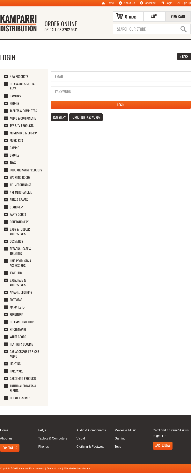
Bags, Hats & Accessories (18, 282)
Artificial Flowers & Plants (23, 388)
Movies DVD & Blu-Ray (24, 133)
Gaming (14, 148)
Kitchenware (18, 329)
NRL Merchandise (21, 192)
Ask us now (162, 445)
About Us (127, 2)
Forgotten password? (86, 117)
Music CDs (16, 140)
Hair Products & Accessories (20, 263)
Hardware (16, 371)
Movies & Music (125, 430)
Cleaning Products (22, 322)
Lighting (15, 363)
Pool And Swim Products (26, 170)
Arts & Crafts (19, 199)
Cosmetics (16, 241)
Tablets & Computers (23, 111)
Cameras (15, 96)
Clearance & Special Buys (23, 86)
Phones (14, 103)
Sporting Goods (20, 177)
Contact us (10, 448)
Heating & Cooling (21, 344)
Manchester (18, 307)
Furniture (16, 314)
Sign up (184, 2)
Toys (13, 162)
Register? (59, 117)
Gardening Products (23, 378)
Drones (14, 155)
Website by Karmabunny (77, 468)
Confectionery (19, 222)
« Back (184, 56)
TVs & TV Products (22, 125)
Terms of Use (54, 468)
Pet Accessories (20, 398)
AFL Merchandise (20, 185)
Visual (81, 438)
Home (108, 2)
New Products (19, 76)
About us (6, 438)
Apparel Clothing (21, 292)
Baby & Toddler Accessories (20, 231)
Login (166, 2)
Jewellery (16, 273)
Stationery (17, 207)
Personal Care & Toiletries (20, 251)
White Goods (18, 336)
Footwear (16, 299)
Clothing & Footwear (91, 446)
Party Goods (18, 214)
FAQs (42, 430)
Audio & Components (23, 118)
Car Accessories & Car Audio (24, 354)
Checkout (148, 2)
